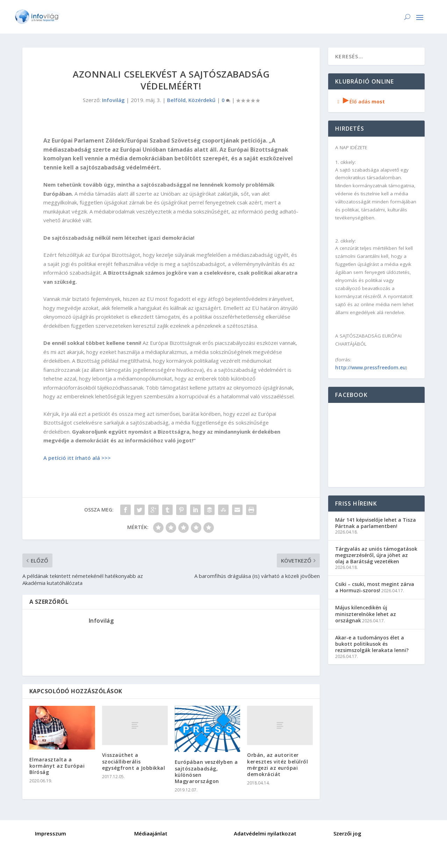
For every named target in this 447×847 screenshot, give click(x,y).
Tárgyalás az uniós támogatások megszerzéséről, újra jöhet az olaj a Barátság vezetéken (376, 555)
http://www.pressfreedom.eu (370, 367)
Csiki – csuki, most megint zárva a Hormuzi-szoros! (374, 587)
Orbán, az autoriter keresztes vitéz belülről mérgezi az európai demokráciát (277, 764)
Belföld (176, 99)
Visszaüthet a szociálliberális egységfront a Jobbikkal (133, 761)
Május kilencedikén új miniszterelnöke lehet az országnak (365, 613)
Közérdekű (202, 99)
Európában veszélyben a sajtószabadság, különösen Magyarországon (206, 771)
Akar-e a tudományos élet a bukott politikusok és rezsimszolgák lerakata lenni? (372, 643)
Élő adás (360, 101)
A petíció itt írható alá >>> (77, 457)
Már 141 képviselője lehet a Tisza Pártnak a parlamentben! (375, 522)
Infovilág (113, 99)
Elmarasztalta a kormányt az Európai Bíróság (57, 765)
